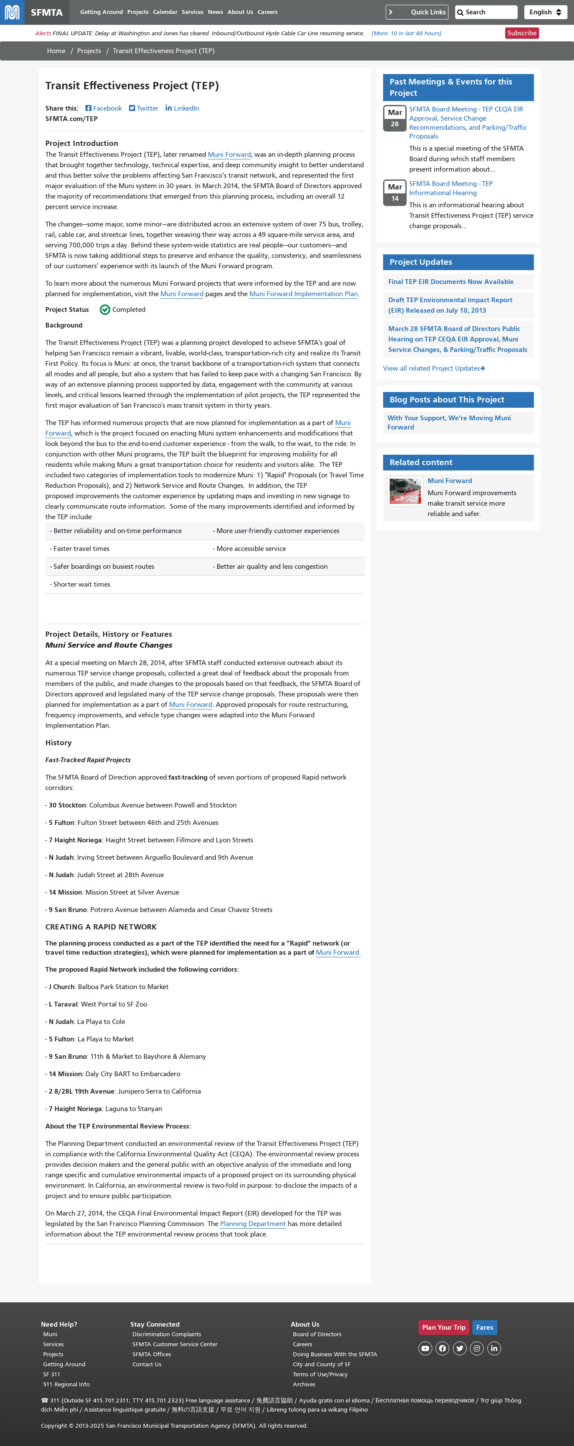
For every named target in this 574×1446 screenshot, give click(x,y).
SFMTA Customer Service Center (174, 1344)
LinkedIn (186, 108)
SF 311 (52, 1374)
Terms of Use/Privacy (320, 1374)
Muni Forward (229, 155)
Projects (89, 51)
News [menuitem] (215, 12)
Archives (304, 1384)
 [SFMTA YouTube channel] (425, 1348)
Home (56, 51)
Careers (302, 1344)
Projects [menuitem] (138, 12)
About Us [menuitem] (240, 12)
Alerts (43, 33)
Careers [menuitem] (268, 12)
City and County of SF (322, 1364)
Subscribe (522, 33)
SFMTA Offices (151, 1354)
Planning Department (253, 1224)
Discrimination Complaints (166, 1334)
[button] (545, 12)
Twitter (148, 108)
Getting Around (64, 1364)
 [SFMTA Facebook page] (442, 1348)
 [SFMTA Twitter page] (459, 1348)
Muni (50, 1334)
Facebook (107, 108)
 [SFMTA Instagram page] (477, 1348)
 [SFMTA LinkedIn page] (494, 1348)
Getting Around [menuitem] (101, 12)
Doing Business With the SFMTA (335, 1354)
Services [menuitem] (193, 12)
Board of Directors (317, 1334)
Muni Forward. (338, 952)
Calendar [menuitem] (165, 12)
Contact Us (146, 1364)
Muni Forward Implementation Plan (303, 294)
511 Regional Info (66, 1384)
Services (53, 1344)
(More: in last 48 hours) (406, 33)
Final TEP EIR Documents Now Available (451, 281)
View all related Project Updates (431, 368)
